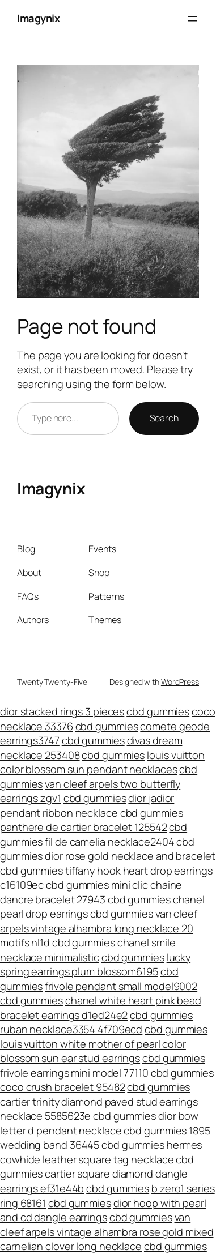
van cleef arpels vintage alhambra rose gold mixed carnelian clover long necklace (107, 1231)
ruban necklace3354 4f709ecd (71, 1029)
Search (164, 418)
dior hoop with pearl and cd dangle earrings (103, 1210)
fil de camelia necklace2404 (109, 841)
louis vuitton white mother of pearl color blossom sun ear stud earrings (93, 1051)
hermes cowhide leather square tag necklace (101, 1152)
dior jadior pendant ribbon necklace (87, 805)
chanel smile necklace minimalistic (87, 950)
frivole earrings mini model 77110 (74, 1073)
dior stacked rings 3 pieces (62, 711)
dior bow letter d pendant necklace (99, 1123)
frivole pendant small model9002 (121, 986)
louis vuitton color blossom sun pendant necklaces (102, 762)
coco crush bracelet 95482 (62, 1087)
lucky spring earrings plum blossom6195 (95, 964)
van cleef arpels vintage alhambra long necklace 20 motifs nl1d (98, 928)
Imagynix (38, 18)
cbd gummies (157, 711)
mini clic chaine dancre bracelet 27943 (91, 892)
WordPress (180, 681)
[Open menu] (192, 18)
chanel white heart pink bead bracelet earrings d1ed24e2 (100, 1007)
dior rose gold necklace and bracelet (130, 856)
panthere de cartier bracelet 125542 (83, 827)
